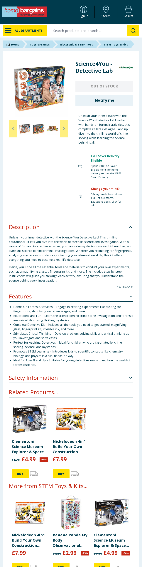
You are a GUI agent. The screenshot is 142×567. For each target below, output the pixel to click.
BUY (20, 474)
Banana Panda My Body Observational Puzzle (70, 540)
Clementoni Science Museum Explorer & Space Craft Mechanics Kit (28, 446)
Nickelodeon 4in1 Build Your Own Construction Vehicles (69, 446)
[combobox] (94, 30)
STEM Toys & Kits (116, 44)
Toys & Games (40, 44)
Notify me (104, 100)
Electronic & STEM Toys (76, 44)
